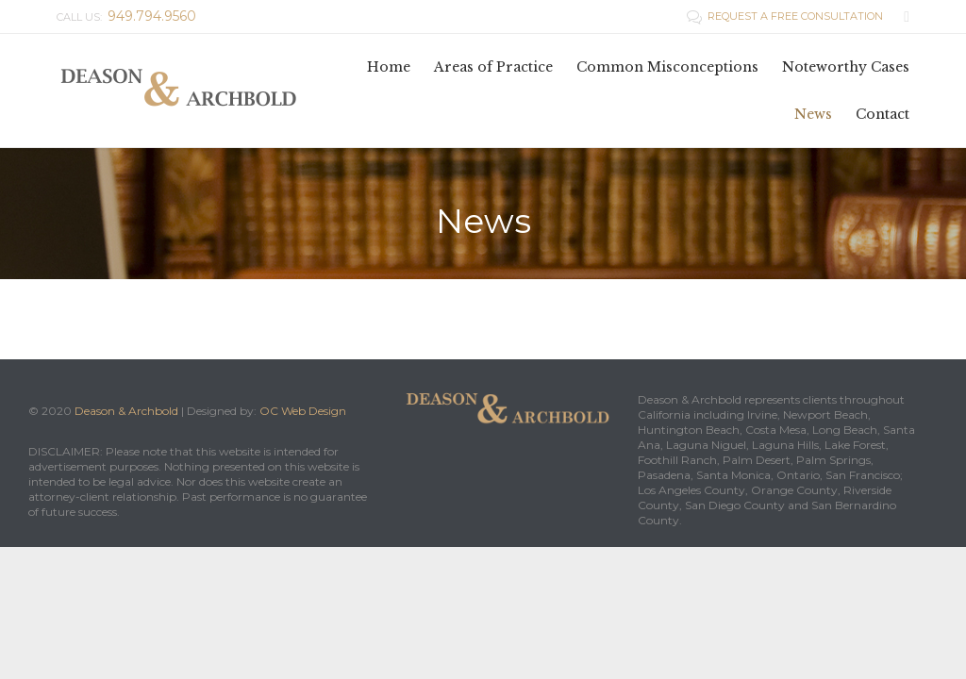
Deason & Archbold (126, 411)
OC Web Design (302, 411)
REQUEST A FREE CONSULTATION (786, 16)
